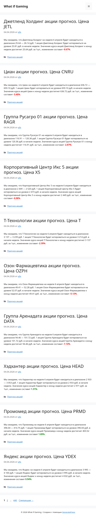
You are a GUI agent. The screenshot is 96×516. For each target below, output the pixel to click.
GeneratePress (68, 512)
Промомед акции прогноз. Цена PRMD (45, 411)
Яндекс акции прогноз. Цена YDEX (40, 456)
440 (15, 500)
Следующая (26, 500)
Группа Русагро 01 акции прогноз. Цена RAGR (46, 119)
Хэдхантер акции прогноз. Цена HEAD (44, 366)
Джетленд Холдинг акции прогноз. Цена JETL (46, 23)
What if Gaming (16, 6)
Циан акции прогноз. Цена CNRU (38, 72)
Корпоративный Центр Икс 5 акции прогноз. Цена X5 (41, 169)
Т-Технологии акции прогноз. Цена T (42, 220)
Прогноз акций (15, 57)
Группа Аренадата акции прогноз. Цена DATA (45, 318)
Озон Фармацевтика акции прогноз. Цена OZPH (42, 268)
